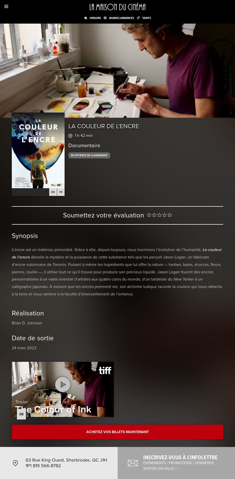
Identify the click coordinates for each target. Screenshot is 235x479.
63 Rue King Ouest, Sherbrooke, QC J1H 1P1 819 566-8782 (66, 463)
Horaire (95, 18)
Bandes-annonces (121, 18)
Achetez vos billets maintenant (117, 432)
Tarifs (146, 18)
